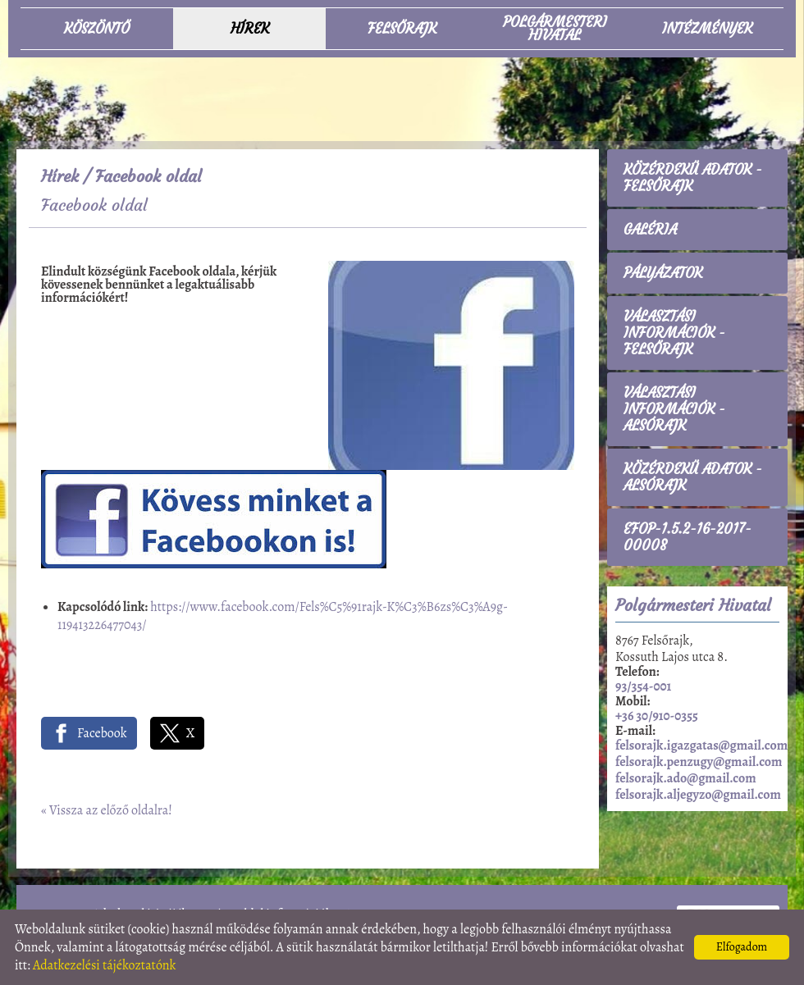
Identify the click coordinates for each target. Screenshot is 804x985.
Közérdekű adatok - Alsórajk (693, 477)
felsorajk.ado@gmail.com (685, 778)
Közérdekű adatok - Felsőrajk (693, 178)
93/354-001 (643, 686)
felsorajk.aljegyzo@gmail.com (698, 795)
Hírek (60, 176)
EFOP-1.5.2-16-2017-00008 (687, 537)
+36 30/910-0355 (656, 716)
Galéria (650, 230)
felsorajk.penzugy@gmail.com (698, 762)
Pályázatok (663, 273)
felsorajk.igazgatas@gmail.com (701, 745)
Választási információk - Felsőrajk (674, 333)
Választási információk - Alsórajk (674, 409)
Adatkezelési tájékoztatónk (104, 965)
